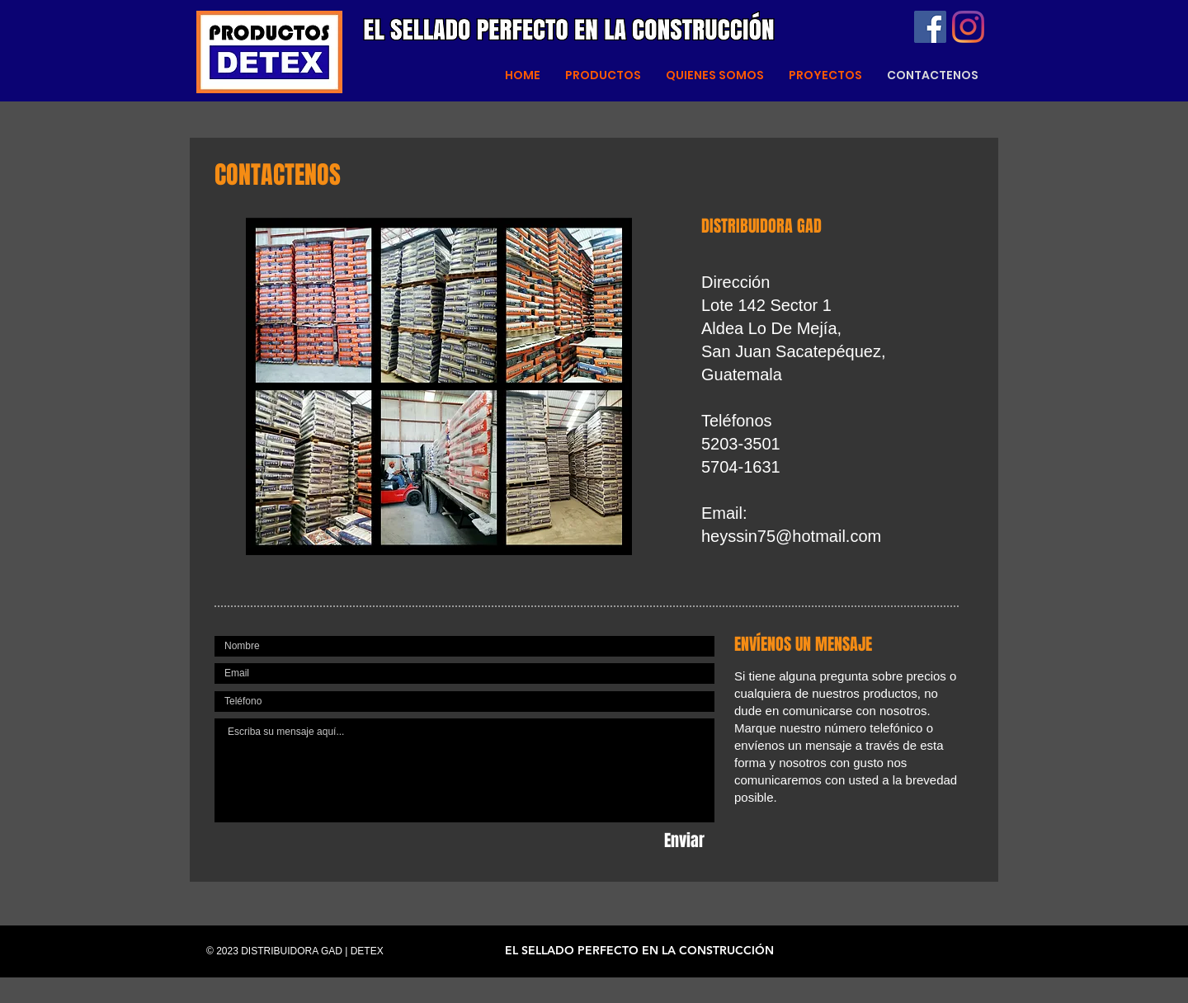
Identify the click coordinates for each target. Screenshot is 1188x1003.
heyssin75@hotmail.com (791, 536)
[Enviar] (684, 840)
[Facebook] (930, 27)
